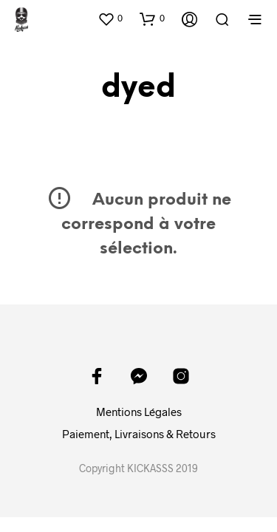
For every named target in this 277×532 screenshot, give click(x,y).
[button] (110, 18)
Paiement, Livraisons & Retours (139, 433)
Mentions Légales (139, 411)
